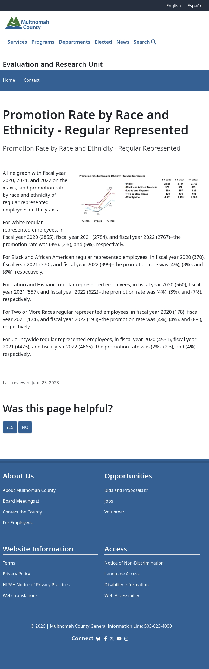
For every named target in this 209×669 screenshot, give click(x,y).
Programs (43, 42)
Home (9, 80)
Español (196, 6)
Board (21, 501)
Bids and (126, 490)
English (173, 6)
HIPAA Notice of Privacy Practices (36, 585)
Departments (74, 42)
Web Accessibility (121, 595)
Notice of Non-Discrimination (134, 563)
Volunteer (114, 512)
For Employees (18, 523)
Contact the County (22, 512)
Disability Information (126, 585)
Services (17, 42)
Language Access (122, 574)
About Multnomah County (29, 490)
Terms (9, 563)
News (122, 42)
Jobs (108, 501)
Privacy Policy (16, 574)
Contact (32, 80)
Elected (103, 42)
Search (142, 42)
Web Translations (20, 595)
